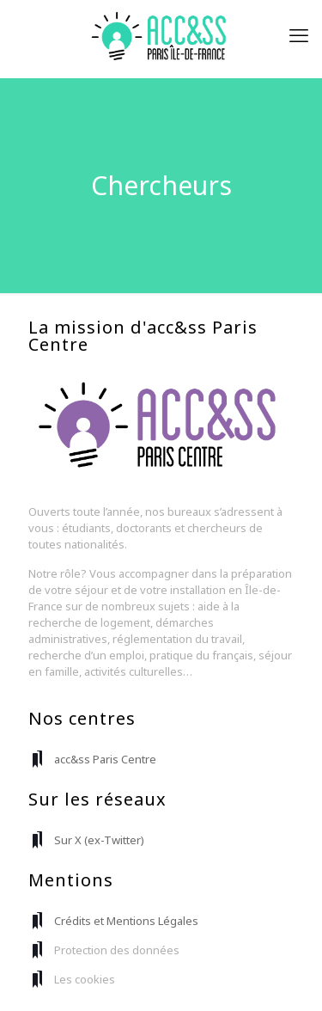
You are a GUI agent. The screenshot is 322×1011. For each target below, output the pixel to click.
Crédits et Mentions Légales (126, 920)
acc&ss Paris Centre (105, 759)
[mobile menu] (298, 34)
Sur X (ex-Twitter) (99, 840)
